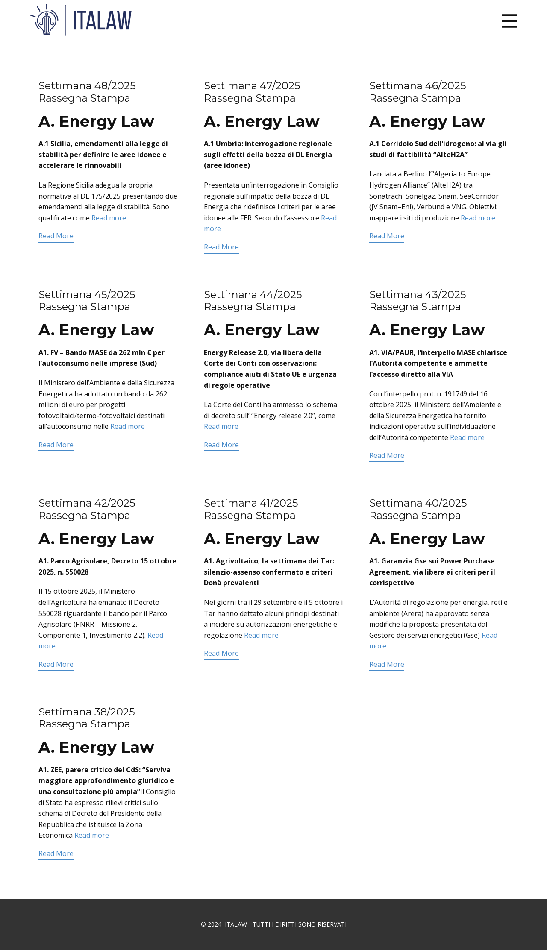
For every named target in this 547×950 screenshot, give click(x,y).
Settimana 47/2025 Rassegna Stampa (252, 91)
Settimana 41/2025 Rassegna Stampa (251, 509)
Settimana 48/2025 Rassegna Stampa (87, 91)
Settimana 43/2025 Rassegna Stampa (417, 300)
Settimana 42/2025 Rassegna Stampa (86, 509)
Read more (108, 218)
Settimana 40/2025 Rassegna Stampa (418, 509)
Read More (56, 235)
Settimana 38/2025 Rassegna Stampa (86, 718)
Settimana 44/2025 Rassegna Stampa (253, 300)
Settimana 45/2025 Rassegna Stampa (86, 300)
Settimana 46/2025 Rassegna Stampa (417, 91)
